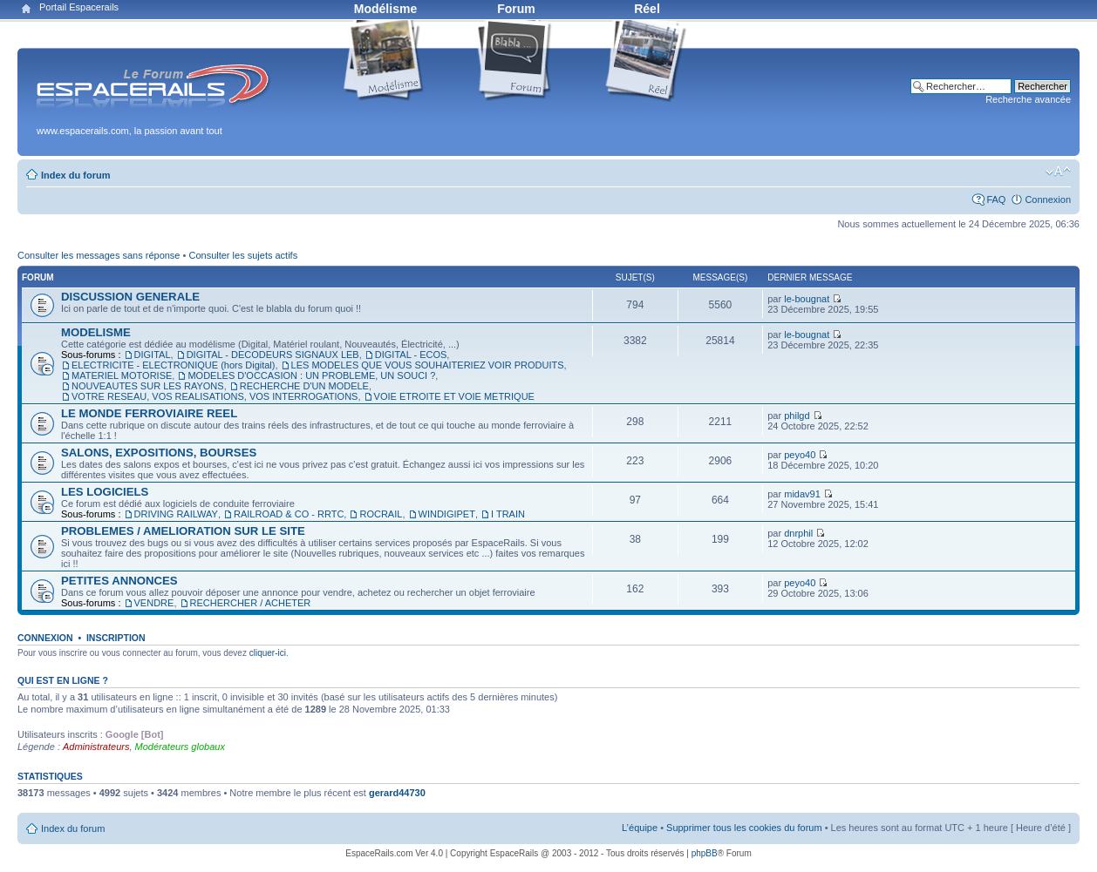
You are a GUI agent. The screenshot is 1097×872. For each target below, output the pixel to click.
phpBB (705, 853)
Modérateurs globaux (180, 746)
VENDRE (154, 603)
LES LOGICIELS (104, 491)
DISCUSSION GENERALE (130, 296)
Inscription (116, 637)
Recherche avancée (1028, 99)
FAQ (995, 199)
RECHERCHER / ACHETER (250, 603)
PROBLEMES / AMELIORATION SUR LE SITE (183, 530)
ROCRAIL (380, 514)
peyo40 (799, 455)
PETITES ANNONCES (119, 580)
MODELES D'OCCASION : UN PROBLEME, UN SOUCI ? (311, 375)
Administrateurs (96, 746)
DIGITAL (152, 354)
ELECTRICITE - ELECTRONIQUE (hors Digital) (173, 365)
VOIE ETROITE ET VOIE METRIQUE (454, 396)
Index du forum (75, 175)
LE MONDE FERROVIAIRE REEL (149, 413)
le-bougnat (806, 299)
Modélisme (385, 9)
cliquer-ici (267, 653)
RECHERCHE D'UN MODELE (304, 386)
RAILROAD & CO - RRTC (289, 514)
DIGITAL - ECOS (411, 354)
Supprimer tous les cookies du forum (744, 827)
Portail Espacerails (79, 7)
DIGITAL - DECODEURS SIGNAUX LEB (273, 354)
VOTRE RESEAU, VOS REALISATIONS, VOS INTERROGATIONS (215, 396)
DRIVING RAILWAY (176, 514)
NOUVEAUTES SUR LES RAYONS (148, 386)
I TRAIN (508, 514)
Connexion (1048, 199)
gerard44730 (397, 793)
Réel (647, 9)
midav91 (802, 494)
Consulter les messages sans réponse (98, 255)
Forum (516, 9)
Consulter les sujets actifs (242, 255)
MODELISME (96, 332)
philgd (796, 415)
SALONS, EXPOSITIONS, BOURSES (158, 452)
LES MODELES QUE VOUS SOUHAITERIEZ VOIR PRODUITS (427, 365)
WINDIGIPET (447, 514)
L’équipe (640, 827)
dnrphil (798, 533)
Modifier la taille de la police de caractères (1058, 171)
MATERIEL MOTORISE (122, 375)
